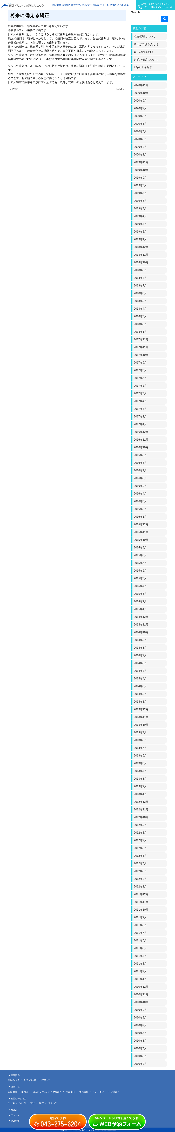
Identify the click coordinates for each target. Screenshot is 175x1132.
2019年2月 (140, 231)
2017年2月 (140, 416)
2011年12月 (141, 894)
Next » (120, 89)
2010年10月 (141, 1002)
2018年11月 (141, 254)
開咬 (41, 1103)
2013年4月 (140, 771)
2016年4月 (140, 493)
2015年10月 (141, 539)
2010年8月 (140, 1017)
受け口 (22, 1103)
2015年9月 (140, 547)
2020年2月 (140, 146)
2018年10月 (141, 262)
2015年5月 (140, 578)
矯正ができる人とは (146, 44)
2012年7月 (140, 840)
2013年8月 (140, 740)
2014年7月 (140, 655)
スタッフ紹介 (30, 1080)
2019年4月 (140, 216)
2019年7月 (140, 193)
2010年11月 (141, 994)
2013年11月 (141, 717)
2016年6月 (140, 478)
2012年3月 (140, 871)
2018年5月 (140, 300)
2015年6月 (140, 570)
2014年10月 (141, 632)
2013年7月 (140, 747)
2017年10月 (141, 354)
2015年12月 (141, 524)
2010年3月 (140, 1056)
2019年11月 (141, 162)
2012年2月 (140, 878)
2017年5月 (140, 393)
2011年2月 (140, 971)
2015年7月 (140, 562)
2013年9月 (140, 732)
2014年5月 (140, 670)
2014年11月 (141, 624)
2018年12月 (141, 247)
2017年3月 (140, 408)
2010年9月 (140, 1009)
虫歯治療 (12, 1091)
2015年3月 (140, 593)
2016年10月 (141, 447)
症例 (90, 5)
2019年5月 (140, 208)
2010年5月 (140, 1040)
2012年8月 (140, 832)
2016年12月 (141, 431)
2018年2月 (140, 324)
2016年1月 (140, 516)
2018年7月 (140, 285)
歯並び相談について (146, 59)
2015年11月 (141, 532)
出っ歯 (11, 1103)
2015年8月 (140, 555)
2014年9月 (140, 640)
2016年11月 (141, 439)
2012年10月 (141, 817)
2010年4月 (140, 1048)
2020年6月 (140, 116)
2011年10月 (141, 909)
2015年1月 (140, 609)
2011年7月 (140, 932)
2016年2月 (140, 509)
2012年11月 (141, 809)
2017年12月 (141, 339)
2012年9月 (140, 824)
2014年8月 (140, 647)
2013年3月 (140, 778)
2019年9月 (140, 177)
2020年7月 (140, 108)
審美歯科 (83, 1091)
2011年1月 (140, 979)
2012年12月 (141, 801)
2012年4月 (140, 863)
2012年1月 (140, 886)
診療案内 (66, 5)
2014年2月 (140, 693)
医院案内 (56, 5)
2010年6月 (140, 1032)
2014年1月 (140, 701)
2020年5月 (140, 123)
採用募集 (124, 5)
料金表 (96, 5)
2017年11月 (141, 347)
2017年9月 (140, 362)
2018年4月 (140, 308)
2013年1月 (140, 794)
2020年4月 (140, 131)
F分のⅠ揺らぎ (143, 67)
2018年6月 (140, 293)
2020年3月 (140, 139)
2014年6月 (140, 663)
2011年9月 (140, 917)
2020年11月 (141, 85)
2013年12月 (141, 709)
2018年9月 (140, 270)
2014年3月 (140, 686)
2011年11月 (141, 901)
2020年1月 (140, 154)
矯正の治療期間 (143, 52)
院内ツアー (47, 1080)
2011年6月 (140, 940)
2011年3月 (140, 963)
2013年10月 (141, 724)
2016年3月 (140, 501)
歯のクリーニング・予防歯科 (47, 1091)
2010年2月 (140, 1063)
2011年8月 (140, 925)
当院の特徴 (13, 1080)
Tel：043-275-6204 (155, 6)
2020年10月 (141, 92)
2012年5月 (140, 855)
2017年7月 (140, 378)
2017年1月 (140, 424)
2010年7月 (140, 1025)
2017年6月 (140, 385)
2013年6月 (140, 755)
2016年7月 (140, 470)
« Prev (14, 89)
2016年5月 (140, 485)
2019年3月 (140, 223)
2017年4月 (140, 401)
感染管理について (145, 36)
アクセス (104, 5)
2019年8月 (140, 185)
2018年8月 (140, 277)
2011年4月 (140, 955)
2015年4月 (140, 586)
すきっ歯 (52, 1103)
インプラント (99, 1091)
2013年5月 (140, 763)
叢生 (32, 1103)
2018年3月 (140, 316)
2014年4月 (140, 678)
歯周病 (24, 1091)
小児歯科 (115, 1091)
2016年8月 (140, 462)
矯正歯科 (70, 1091)
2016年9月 (140, 455)
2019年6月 (140, 200)
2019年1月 (140, 239)
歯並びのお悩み (79, 5)
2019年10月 (141, 169)
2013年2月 (140, 786)
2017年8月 (140, 370)
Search (135, 12)
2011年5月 (140, 948)
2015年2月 (140, 601)
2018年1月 (140, 331)
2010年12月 (141, 986)
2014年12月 (141, 616)
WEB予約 (114, 5)
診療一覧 (15, 1087)
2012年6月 (140, 848)
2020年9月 (140, 100)
